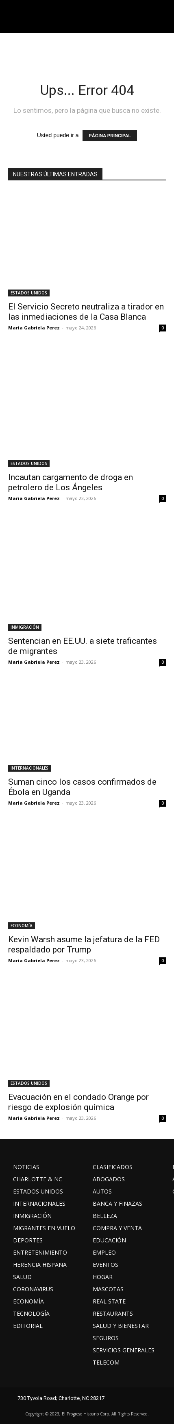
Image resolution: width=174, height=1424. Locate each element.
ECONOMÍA (22, 925)
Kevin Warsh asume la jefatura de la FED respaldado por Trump (84, 944)
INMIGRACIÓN (25, 627)
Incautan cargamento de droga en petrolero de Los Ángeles (70, 482)
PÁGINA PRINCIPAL (110, 135)
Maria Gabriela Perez (34, 328)
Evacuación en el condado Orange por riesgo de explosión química (78, 1102)
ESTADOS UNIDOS (29, 293)
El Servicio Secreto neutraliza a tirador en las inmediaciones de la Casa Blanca (86, 312)
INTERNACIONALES (29, 768)
